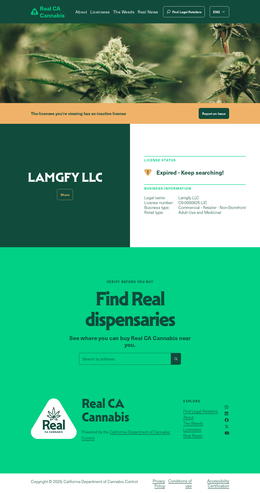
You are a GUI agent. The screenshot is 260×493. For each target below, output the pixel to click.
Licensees (100, 12)
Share (65, 194)
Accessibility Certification (218, 483)
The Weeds (124, 12)
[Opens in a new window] (226, 407)
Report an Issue (214, 113)
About (81, 12)
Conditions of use (180, 483)
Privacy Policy (159, 483)
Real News (148, 12)
